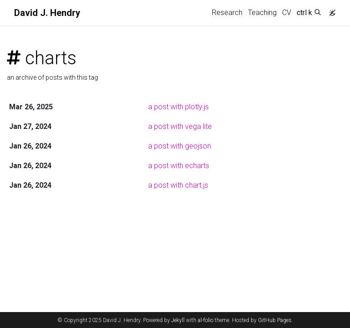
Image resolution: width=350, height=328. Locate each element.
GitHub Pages (275, 320)
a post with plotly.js (178, 106)
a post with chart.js (178, 185)
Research (227, 12)
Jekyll (178, 320)
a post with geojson (179, 146)
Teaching (262, 12)
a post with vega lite (180, 126)
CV (286, 12)
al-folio (205, 320)
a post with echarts (178, 165)
